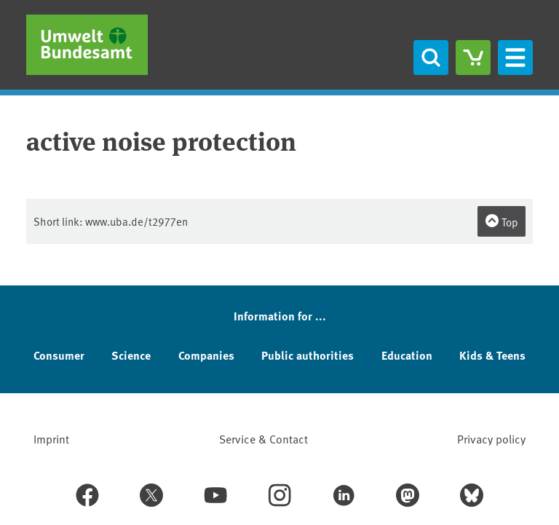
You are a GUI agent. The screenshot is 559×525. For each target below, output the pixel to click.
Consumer (58, 355)
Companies (206, 355)
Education (406, 355)
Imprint (51, 438)
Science (131, 355)
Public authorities (307, 355)
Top (501, 221)
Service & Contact (263, 438)
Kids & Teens (492, 355)
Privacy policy (491, 438)
